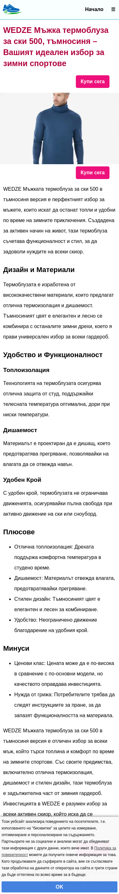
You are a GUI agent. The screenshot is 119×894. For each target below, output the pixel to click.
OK (59, 887)
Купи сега (93, 81)
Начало (94, 9)
